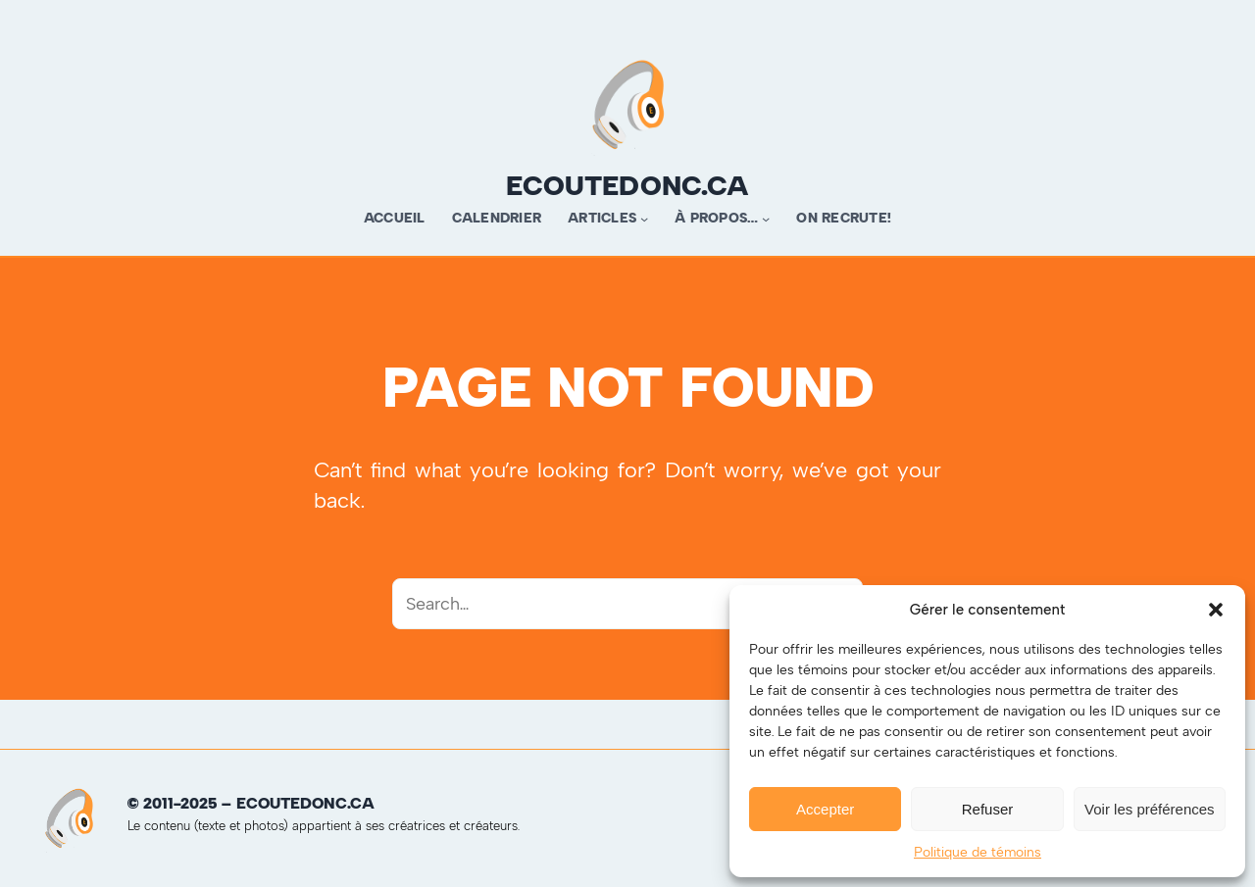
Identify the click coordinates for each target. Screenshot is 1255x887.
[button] (1216, 609)
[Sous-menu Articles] (644, 218)
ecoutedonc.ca (627, 185)
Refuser (988, 809)
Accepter (825, 809)
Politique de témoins (977, 852)
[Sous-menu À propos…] (766, 218)
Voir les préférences (1149, 809)
